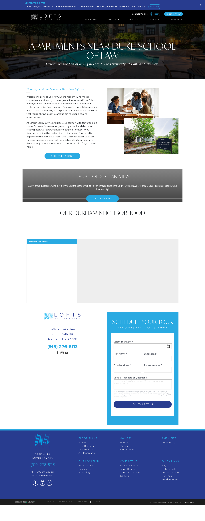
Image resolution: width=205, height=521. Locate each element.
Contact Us (176, 20)
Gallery (112, 20)
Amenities (132, 20)
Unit (164, 446)
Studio (82, 442)
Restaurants (85, 469)
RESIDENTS (155, 14)
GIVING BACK (83, 502)
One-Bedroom (87, 446)
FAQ (164, 465)
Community (168, 442)
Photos (124, 442)
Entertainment (87, 465)
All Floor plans (87, 453)
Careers (124, 476)
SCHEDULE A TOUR (173, 14)
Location (154, 20)
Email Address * (127, 368)
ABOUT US (49, 502)
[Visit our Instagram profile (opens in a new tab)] (62, 353)
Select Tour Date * (143, 345)
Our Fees (167, 476)
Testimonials (169, 469)
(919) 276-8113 (141, 14)
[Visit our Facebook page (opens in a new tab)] (58, 353)
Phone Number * (158, 368)
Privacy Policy (188, 502)
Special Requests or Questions (143, 383)
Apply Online (127, 469)
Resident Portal (170, 479)
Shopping (84, 472)
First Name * (127, 357)
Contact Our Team (130, 472)
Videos (124, 446)
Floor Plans (90, 20)
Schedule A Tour (62, 156)
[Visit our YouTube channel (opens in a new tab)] (66, 354)
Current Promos (171, 472)
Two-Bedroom (86, 449)
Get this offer (102, 198)
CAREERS (97, 502)
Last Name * (158, 357)
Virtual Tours (127, 449)
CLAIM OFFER (154, 6)
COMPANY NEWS (66, 502)
